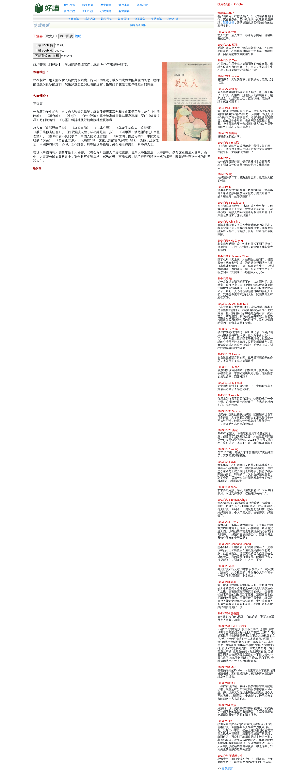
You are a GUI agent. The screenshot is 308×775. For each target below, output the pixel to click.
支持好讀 (156, 18)
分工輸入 (139, 18)
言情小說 (69, 11)
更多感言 (227, 768)
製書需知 (123, 18)
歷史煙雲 (105, 5)
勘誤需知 (106, 18)
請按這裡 (228, 22)
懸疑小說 (142, 5)
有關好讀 (73, 18)
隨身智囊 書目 (138, 25)
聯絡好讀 (173, 18)
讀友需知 (90, 18)
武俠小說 (124, 5)
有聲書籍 (124, 11)
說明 (78, 36)
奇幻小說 (87, 11)
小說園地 (105, 11)
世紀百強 (69, 5)
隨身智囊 (87, 5)
